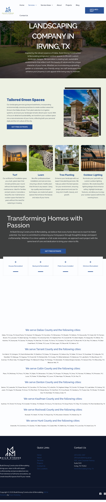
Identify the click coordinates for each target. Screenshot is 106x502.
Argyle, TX (34, 392)
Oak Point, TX (87, 392)
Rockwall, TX (23, 420)
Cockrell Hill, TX (97, 338)
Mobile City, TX (81, 420)
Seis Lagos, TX (91, 343)
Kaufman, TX (6, 406)
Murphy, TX (72, 340)
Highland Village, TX (77, 390)
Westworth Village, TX (84, 362)
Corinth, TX (90, 390)
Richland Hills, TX (71, 360)
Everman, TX (43, 362)
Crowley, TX (82, 360)
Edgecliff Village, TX (68, 362)
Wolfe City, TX (66, 431)
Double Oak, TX (57, 395)
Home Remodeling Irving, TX (84, 474)
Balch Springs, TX (46, 338)
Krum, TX (52, 392)
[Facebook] (100, 492)
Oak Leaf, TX (17, 343)
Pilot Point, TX (62, 392)
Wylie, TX (41, 376)
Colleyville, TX (18, 360)
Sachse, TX (63, 340)
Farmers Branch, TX (20, 338)
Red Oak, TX (82, 340)
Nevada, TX (82, 379)
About (56, 5)
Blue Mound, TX (32, 362)
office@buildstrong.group (83, 463)
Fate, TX (41, 420)
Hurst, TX (97, 357)
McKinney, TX (17, 376)
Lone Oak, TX (87, 431)
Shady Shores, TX (74, 392)
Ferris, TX (98, 340)
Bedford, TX (48, 357)
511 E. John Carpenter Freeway (85, 466)
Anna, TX (88, 376)
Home (21, 5)
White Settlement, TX (96, 360)
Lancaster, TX (34, 338)
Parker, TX (72, 343)
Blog (73, 5)
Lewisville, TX (16, 390)
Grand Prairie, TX (23, 335)
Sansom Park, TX (57, 365)
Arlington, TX (20, 357)
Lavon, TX (62, 379)
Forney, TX (24, 406)
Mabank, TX (51, 406)
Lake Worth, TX (19, 362)
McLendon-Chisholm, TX (65, 420)
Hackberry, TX (23, 395)
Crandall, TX (33, 406)
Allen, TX (34, 376)
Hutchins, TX (42, 340)
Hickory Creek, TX (81, 395)
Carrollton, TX (56, 335)
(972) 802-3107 (80, 460)
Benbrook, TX (8, 362)
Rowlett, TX (78, 335)
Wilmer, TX (32, 340)
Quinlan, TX (29, 431)
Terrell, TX (15, 406)
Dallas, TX (4, 335)
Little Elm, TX (64, 390)
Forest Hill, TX (59, 360)
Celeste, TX (76, 431)
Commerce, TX (18, 431)
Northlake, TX (69, 395)
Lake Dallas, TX (6, 392)
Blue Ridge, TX (52, 379)
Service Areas (45, 5)
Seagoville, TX (22, 340)
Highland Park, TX (84, 338)
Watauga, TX (39, 360)
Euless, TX (57, 357)
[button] (34, 5)
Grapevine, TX (68, 357)
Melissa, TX (14, 379)
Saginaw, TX (49, 360)
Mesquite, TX (45, 335)
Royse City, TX (50, 420)
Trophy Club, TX (35, 395)
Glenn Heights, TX (9, 340)
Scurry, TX (60, 406)
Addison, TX (58, 338)
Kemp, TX (42, 406)
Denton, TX (6, 390)
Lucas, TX (80, 343)
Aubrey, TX (17, 392)
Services (31, 5)
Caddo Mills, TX (54, 431)
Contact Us (23, 15)
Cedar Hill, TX (7, 338)
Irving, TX (12, 335)
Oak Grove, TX (70, 406)
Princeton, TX (24, 379)
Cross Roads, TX (98, 392)
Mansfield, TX (29, 360)
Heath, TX (33, 420)
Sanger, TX (99, 390)
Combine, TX (6, 343)
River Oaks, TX (54, 362)
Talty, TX (93, 406)
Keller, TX (89, 357)
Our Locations (42, 474)
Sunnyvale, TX (53, 340)
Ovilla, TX (91, 340)
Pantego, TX (97, 362)
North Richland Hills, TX (34, 357)
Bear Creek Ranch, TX (60, 343)
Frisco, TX (26, 376)
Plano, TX (7, 376)
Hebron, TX (47, 343)
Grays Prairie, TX (83, 406)
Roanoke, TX (43, 392)
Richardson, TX (67, 335)
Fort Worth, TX (9, 357)
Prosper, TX (70, 376)
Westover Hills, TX (82, 365)
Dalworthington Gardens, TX (39, 365)
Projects (65, 5)
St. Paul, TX (37, 343)
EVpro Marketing (16, 493)
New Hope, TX (72, 379)
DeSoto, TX (87, 335)
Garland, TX (35, 335)
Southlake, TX (7, 360)
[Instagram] (105, 492)
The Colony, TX (53, 390)
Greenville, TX (7, 431)
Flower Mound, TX (29, 390)
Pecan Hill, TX (27, 343)
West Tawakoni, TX (41, 431)
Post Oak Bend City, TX (54, 409)
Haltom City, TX (79, 357)
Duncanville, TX (98, 335)
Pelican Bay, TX (69, 365)
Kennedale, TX (22, 365)
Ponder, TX (46, 395)
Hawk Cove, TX (98, 431)
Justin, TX (25, 392)
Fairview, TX (97, 376)
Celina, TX (61, 376)
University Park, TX (70, 338)
